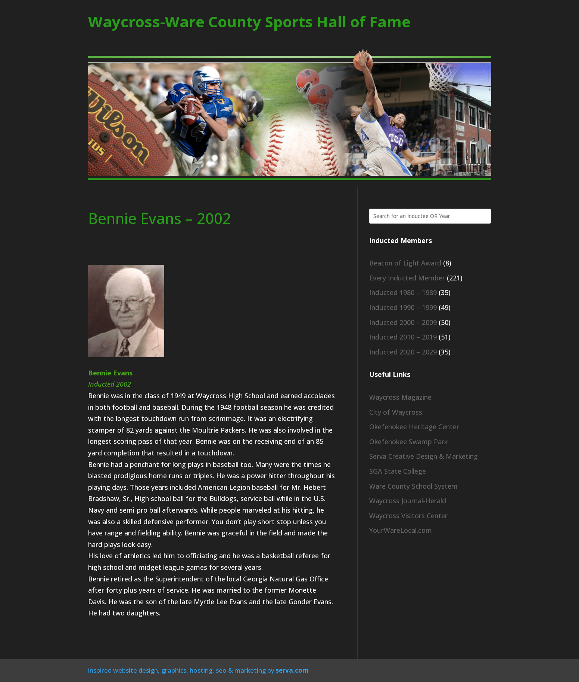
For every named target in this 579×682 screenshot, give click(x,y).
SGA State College (397, 471)
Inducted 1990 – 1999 (403, 307)
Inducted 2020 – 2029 (403, 351)
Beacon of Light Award (405, 262)
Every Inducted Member (407, 277)
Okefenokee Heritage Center (414, 426)
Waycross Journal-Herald (407, 500)
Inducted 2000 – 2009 (403, 322)
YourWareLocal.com (400, 530)
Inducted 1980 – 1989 (403, 292)
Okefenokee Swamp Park (408, 441)
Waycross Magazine (400, 397)
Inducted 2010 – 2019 (403, 336)
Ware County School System (413, 486)
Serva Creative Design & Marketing (423, 456)
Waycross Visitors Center (408, 515)
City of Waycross (395, 412)
